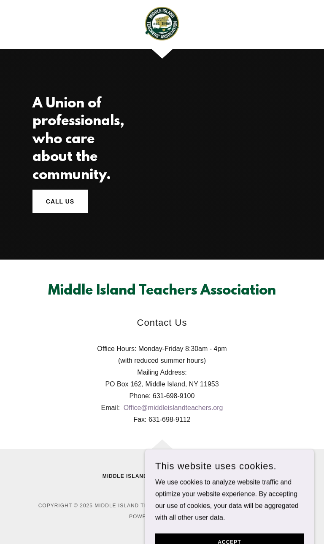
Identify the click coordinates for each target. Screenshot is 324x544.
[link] (162, 23)
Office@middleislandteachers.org (173, 407)
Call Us (60, 201)
